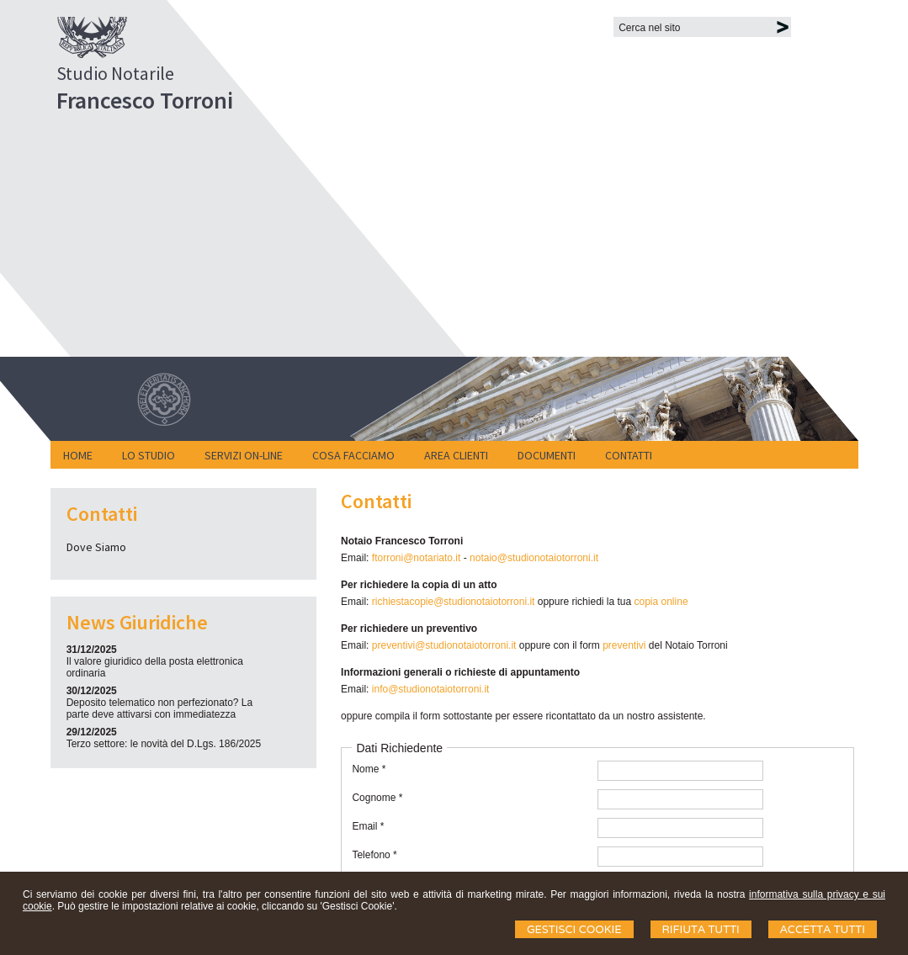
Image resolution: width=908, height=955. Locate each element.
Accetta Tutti (822, 929)
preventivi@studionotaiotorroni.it (444, 645)
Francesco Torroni (144, 100)
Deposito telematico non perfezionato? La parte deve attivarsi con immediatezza (159, 708)
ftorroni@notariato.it (416, 558)
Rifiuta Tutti (701, 929)
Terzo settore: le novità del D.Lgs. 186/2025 (163, 744)
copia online (661, 601)
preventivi (626, 645)
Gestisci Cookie (574, 929)
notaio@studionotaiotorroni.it (534, 558)
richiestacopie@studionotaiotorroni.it (453, 601)
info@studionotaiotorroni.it (431, 689)
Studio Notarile (115, 73)
